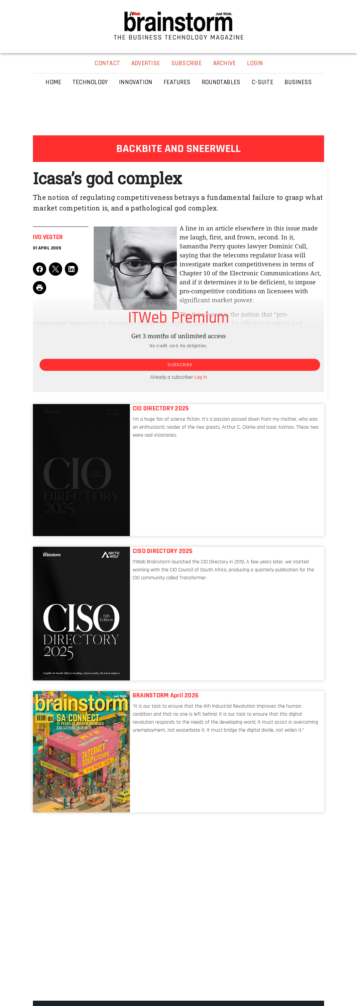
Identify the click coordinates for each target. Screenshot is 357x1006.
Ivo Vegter (48, 237)
